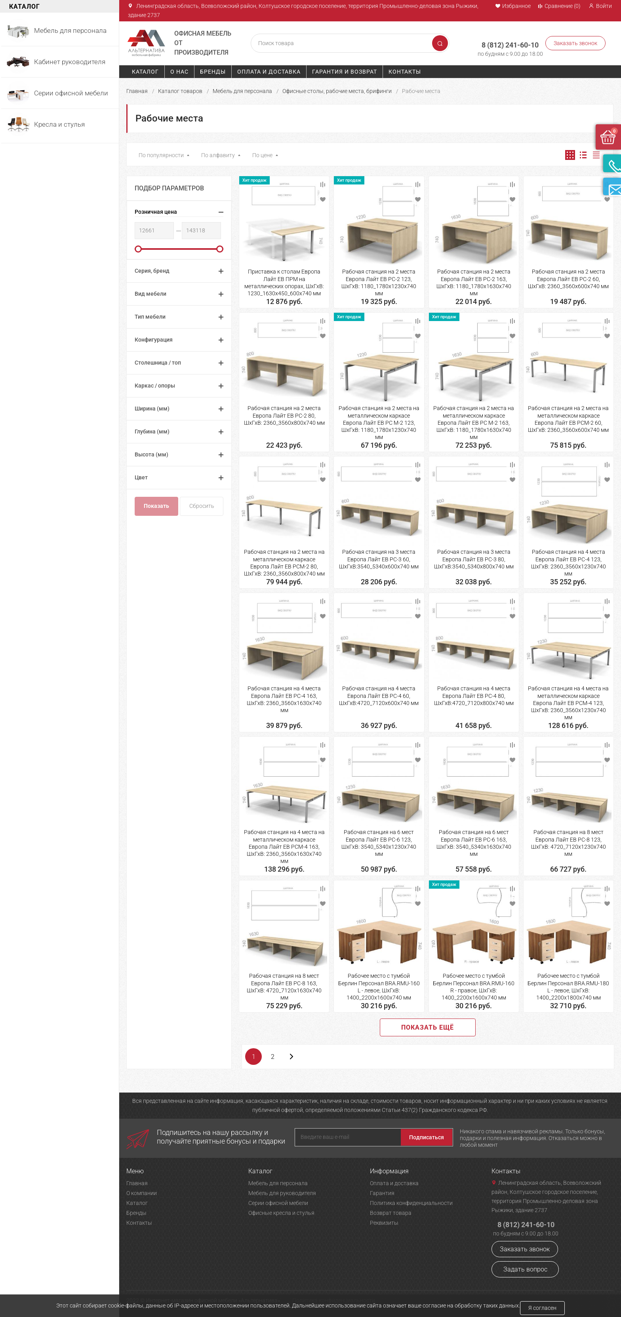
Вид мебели (150, 291)
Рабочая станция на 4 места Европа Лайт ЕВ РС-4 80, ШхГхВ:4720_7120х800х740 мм (474, 693)
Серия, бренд (152, 268)
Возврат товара (390, 1210)
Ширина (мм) (152, 406)
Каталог (145, 69)
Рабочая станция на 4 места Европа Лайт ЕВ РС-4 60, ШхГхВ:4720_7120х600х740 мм (379, 693)
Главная (137, 89)
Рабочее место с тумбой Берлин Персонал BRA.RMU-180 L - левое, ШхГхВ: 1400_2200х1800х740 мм (568, 984)
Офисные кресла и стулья (281, 1210)
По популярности (161, 153)
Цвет (141, 475)
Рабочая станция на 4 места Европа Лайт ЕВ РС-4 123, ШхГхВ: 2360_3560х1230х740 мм (568, 560)
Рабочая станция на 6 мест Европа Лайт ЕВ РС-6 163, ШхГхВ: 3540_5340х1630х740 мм (473, 841)
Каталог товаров (180, 89)
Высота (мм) (151, 452)
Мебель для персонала (242, 89)
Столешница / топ (158, 360)
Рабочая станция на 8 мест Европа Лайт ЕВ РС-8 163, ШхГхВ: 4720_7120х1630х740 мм (284, 984)
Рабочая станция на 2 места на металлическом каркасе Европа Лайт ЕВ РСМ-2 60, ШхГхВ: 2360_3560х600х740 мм (568, 417)
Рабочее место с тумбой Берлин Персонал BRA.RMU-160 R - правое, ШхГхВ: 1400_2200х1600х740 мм (473, 984)
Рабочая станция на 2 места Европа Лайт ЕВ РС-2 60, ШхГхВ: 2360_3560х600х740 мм (568, 276)
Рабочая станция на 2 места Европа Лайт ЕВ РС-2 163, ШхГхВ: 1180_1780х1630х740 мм (473, 280)
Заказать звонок (575, 42)
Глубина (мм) (152, 429)
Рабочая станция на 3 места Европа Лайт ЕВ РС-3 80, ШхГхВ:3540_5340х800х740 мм (474, 556)
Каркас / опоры (155, 383)
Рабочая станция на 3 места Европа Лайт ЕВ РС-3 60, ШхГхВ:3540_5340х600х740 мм (379, 556)
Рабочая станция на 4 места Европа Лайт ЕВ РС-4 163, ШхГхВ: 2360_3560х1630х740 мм (284, 697)
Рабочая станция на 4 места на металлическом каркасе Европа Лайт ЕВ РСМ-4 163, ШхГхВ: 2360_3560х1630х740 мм (284, 844)
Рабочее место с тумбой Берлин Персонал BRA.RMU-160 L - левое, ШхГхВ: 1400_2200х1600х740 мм (379, 984)
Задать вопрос (525, 1267)
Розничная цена (156, 209)
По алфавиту (218, 153)
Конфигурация (154, 337)
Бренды (213, 69)
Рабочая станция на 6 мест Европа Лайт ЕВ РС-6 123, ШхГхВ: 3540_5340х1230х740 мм (378, 841)
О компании (141, 1191)
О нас (179, 69)
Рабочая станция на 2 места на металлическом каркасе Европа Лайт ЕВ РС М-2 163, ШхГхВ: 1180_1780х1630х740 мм (473, 420)
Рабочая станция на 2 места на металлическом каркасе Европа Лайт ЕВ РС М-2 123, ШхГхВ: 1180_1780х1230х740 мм (379, 420)
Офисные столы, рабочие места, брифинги (337, 89)
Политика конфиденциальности (411, 1200)
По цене (262, 153)
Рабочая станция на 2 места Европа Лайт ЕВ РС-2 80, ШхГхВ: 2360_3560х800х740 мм (284, 413)
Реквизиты (384, 1220)
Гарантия (382, 1191)
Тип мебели (150, 314)
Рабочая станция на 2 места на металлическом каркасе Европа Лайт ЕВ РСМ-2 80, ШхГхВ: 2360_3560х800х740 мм (284, 560)
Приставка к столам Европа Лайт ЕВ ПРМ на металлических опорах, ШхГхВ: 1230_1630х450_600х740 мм (284, 280)
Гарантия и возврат (344, 69)
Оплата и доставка (269, 69)
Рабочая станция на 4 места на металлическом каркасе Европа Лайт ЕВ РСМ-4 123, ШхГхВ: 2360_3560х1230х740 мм (568, 700)
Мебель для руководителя (282, 1191)
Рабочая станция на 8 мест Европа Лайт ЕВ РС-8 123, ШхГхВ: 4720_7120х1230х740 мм (568, 841)
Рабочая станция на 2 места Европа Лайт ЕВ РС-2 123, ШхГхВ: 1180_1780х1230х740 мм (378, 280)
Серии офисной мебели (278, 1200)
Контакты (405, 69)
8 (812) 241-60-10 (504, 38)
